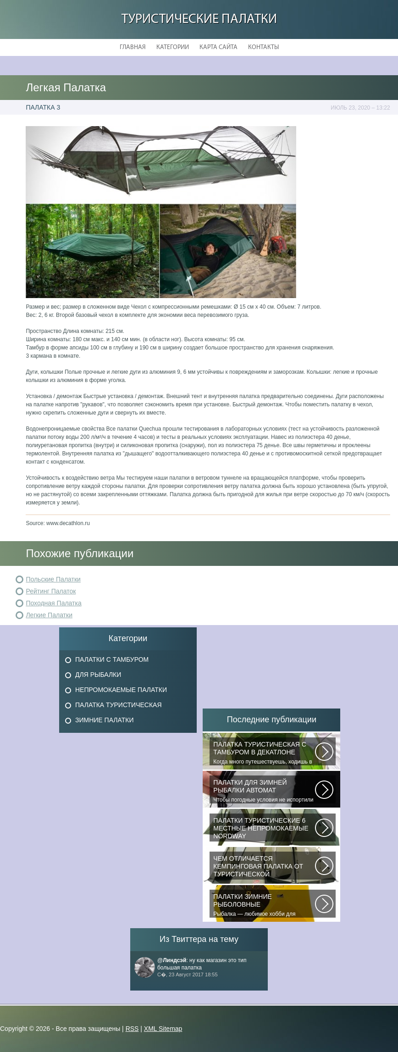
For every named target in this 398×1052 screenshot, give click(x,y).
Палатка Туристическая (118, 705)
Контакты (263, 47)
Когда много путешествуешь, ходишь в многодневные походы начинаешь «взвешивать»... (264, 753)
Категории (172, 47)
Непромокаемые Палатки (121, 689)
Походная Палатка (53, 603)
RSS (132, 1028)
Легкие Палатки (49, 615)
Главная (133, 47)
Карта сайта (218, 47)
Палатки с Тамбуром (112, 659)
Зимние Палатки (104, 720)
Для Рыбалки (98, 674)
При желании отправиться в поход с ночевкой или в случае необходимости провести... (264, 867)
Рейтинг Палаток (51, 591)
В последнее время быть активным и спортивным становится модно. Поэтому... (264, 829)
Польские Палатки (53, 579)
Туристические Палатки (199, 19)
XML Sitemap (163, 1028)
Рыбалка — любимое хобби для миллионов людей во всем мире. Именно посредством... (264, 905)
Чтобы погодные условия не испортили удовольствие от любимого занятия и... (264, 791)
